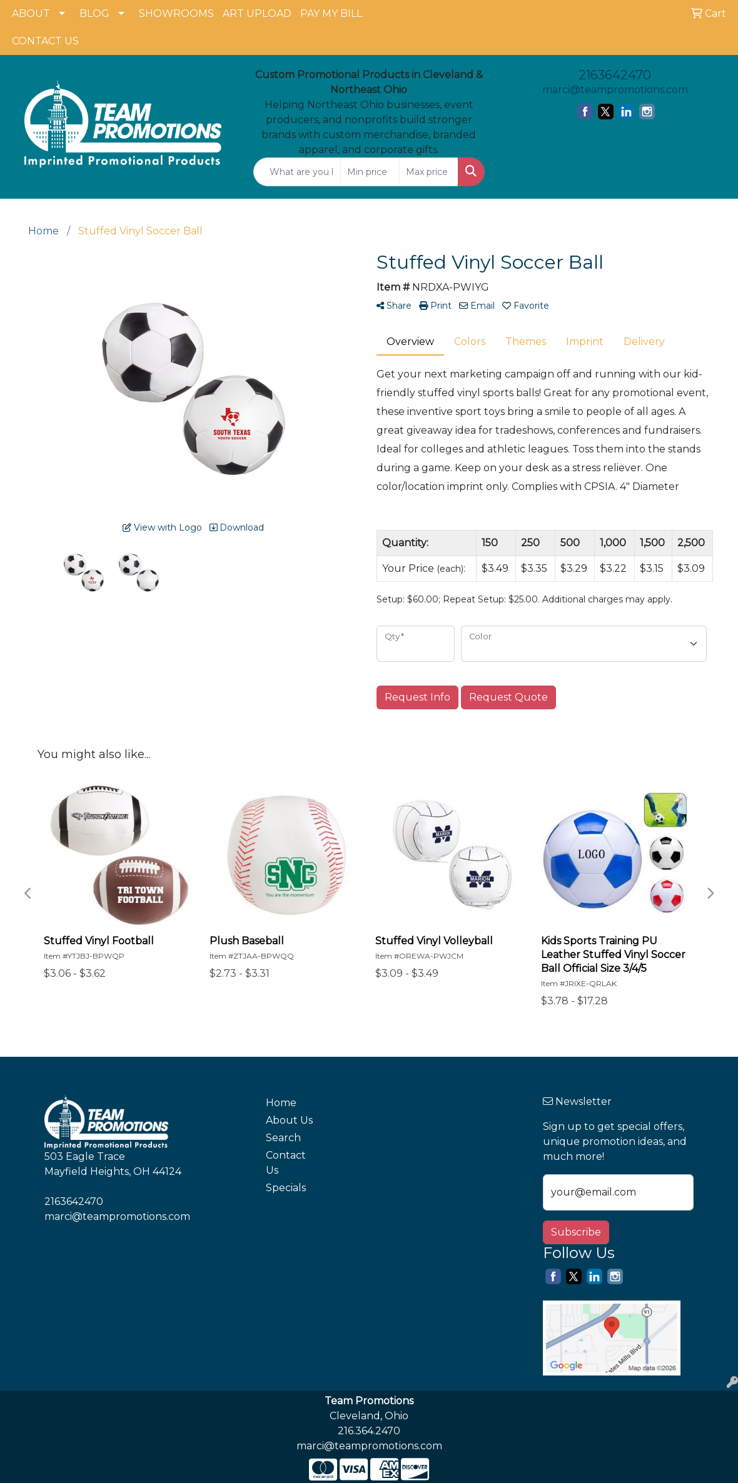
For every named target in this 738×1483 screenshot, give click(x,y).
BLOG (94, 13)
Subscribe (576, 1232)
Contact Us (286, 1162)
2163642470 (615, 74)
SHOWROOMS (176, 13)
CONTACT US (45, 41)
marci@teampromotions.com (615, 90)
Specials (286, 1188)
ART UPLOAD (257, 13)
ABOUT (31, 13)
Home (281, 1103)
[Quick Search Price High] (428, 171)
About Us (289, 1120)
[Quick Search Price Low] (370, 171)
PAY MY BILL (331, 13)
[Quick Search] (296, 171)
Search (283, 1138)
